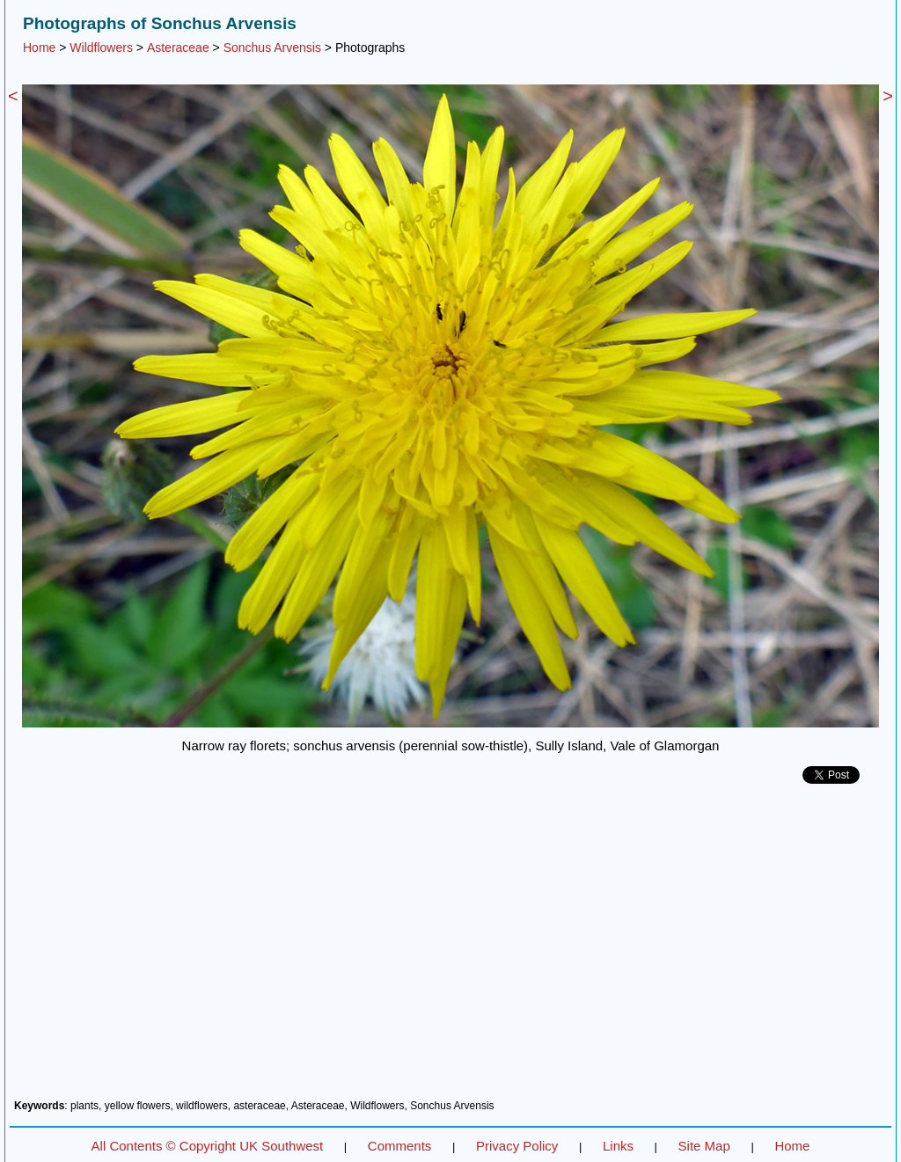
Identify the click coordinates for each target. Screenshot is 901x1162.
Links (618, 1145)
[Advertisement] (450, 948)
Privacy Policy (517, 1145)
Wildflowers (101, 47)
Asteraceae (178, 47)
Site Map (704, 1145)
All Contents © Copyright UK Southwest (208, 1145)
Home (39, 47)
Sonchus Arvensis (272, 47)
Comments (400, 1145)
